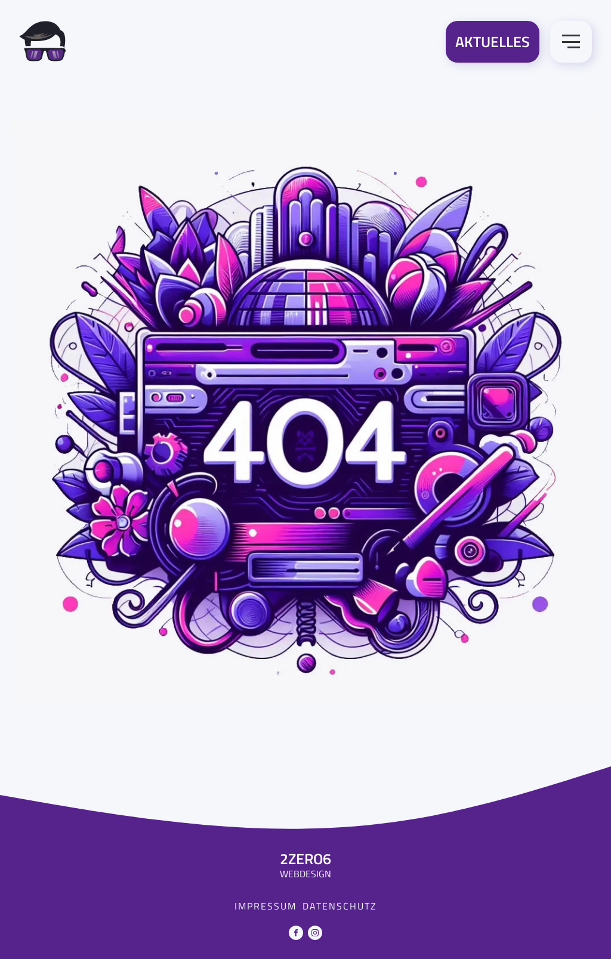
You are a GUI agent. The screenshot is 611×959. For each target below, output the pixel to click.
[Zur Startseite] (42, 43)
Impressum (265, 906)
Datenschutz (340, 906)
